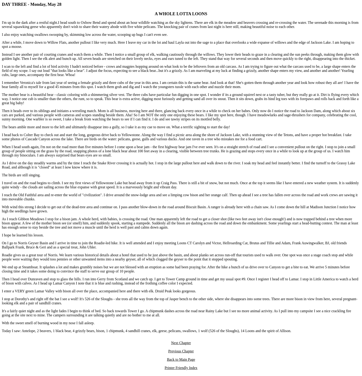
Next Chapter (181, 343)
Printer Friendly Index (181, 368)
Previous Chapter (181, 351)
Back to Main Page (181, 359)
